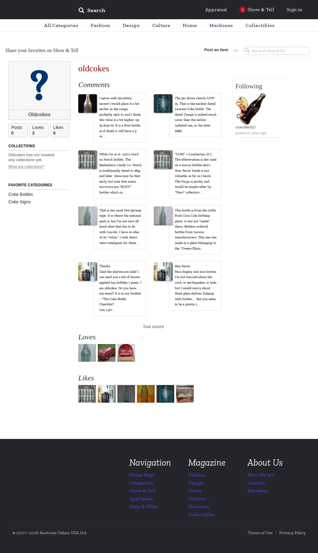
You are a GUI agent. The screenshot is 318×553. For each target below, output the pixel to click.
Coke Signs (19, 201)
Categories (141, 483)
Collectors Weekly (36, 10)
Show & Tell (142, 490)
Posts (19, 130)
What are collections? (26, 167)
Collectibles (201, 514)
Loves (40, 130)
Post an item (216, 49)
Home (195, 490)
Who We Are (261, 475)
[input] (137, 11)
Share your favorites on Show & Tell (41, 50)
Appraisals (141, 499)
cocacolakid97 (245, 127)
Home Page (141, 475)
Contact (256, 483)
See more (153, 326)
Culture (197, 499)
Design (195, 483)
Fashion (197, 475)
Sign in (294, 9)
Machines (198, 506)
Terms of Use (260, 532)
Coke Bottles (20, 194)
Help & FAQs (143, 506)
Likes (61, 130)
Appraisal (216, 9)
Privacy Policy (292, 532)
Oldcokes (39, 114)
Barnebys (258, 490)
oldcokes (93, 68)
